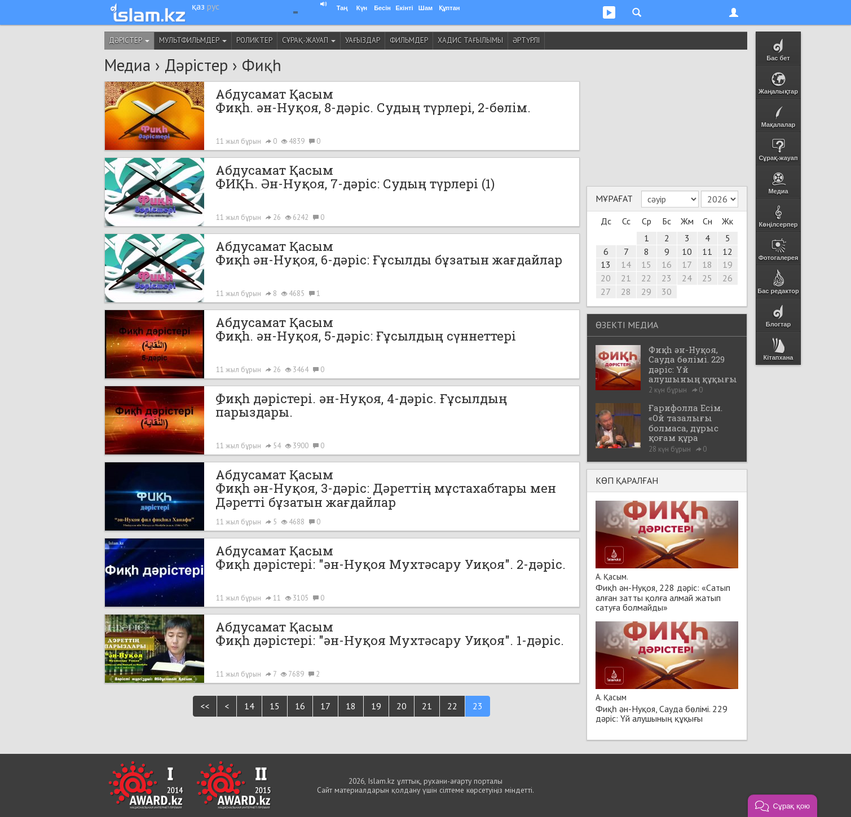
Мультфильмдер (193, 40)
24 (687, 278)
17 (325, 706)
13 (606, 264)
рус (213, 6)
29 (646, 291)
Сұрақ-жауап (309, 40)
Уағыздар (362, 40)
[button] (782, 805)
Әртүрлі (526, 40)
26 (727, 278)
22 (452, 706)
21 (427, 706)
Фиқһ (261, 65)
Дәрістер (129, 40)
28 (626, 291)
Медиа (127, 65)
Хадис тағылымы (470, 40)
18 (351, 706)
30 (667, 291)
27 (606, 291)
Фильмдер (409, 40)
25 (707, 278)
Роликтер (254, 40)
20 (401, 706)
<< (204, 706)
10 (687, 251)
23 (478, 706)
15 (275, 706)
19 (376, 706)
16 (300, 706)
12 (727, 251)
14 (249, 706)
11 (707, 251)
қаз (198, 6)
